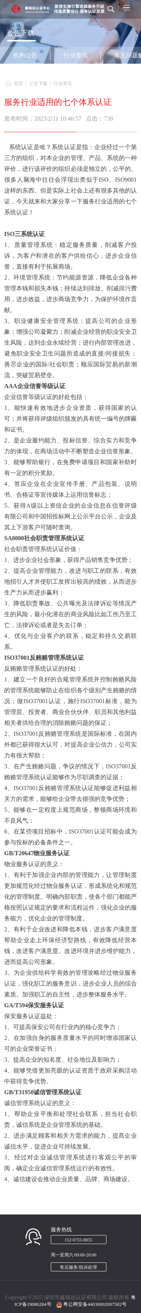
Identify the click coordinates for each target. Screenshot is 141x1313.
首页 (18, 83)
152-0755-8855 (78, 1240)
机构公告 (25, 55)
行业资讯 (76, 55)
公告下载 (38, 83)
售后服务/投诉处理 (78, 1267)
